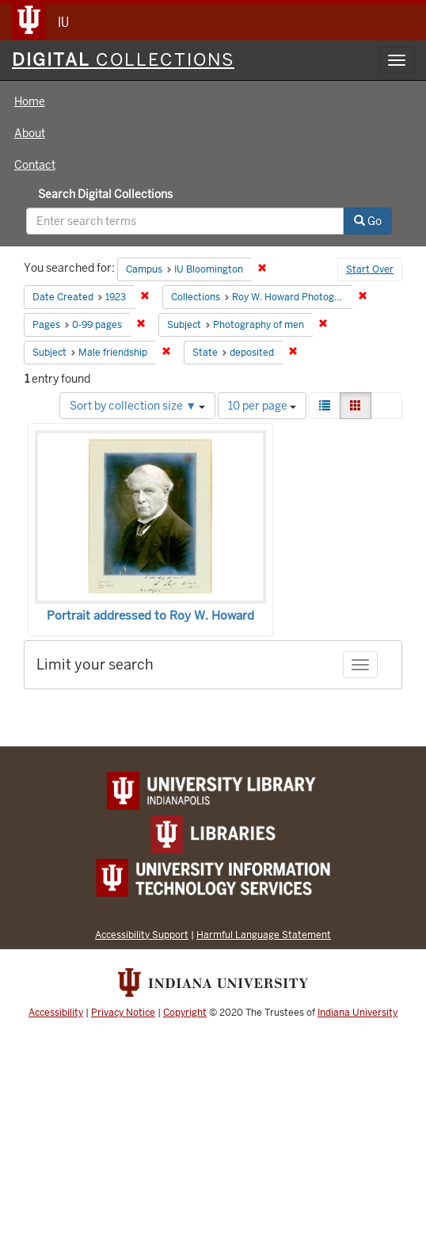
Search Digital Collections (105, 194)
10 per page (262, 406)
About (29, 133)
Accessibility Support (141, 934)
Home (29, 101)
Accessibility (56, 1012)
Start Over (370, 269)
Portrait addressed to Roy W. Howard (150, 616)
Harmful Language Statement (263, 934)
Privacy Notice (123, 1012)
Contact (34, 165)
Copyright (185, 1012)
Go (368, 221)
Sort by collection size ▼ (137, 406)
